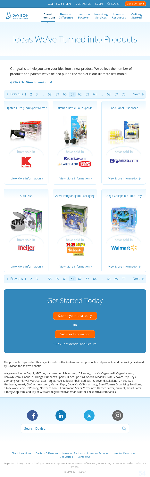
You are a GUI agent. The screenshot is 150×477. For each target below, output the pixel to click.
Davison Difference (65, 15)
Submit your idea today (75, 316)
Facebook (32, 415)
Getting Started (136, 15)
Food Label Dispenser (124, 108)
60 (65, 94)
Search (115, 3)
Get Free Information (75, 334)
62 (80, 94)
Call (59, 3)
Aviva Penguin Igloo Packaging (75, 196)
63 (87, 94)
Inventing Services (101, 15)
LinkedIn (60, 415)
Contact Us (83, 3)
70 (123, 94)
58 (50, 94)
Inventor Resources (119, 15)
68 (109, 94)
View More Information (26, 178)
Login (99, 3)
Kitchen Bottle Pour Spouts (75, 108)
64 (95, 94)
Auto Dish (26, 196)
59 (57, 94)
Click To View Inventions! (32, 82)
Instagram (117, 415)
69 (116, 94)
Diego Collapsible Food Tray (124, 196)
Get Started (134, 3)
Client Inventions (48, 15)
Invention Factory (83, 15)
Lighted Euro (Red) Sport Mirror (26, 108)
